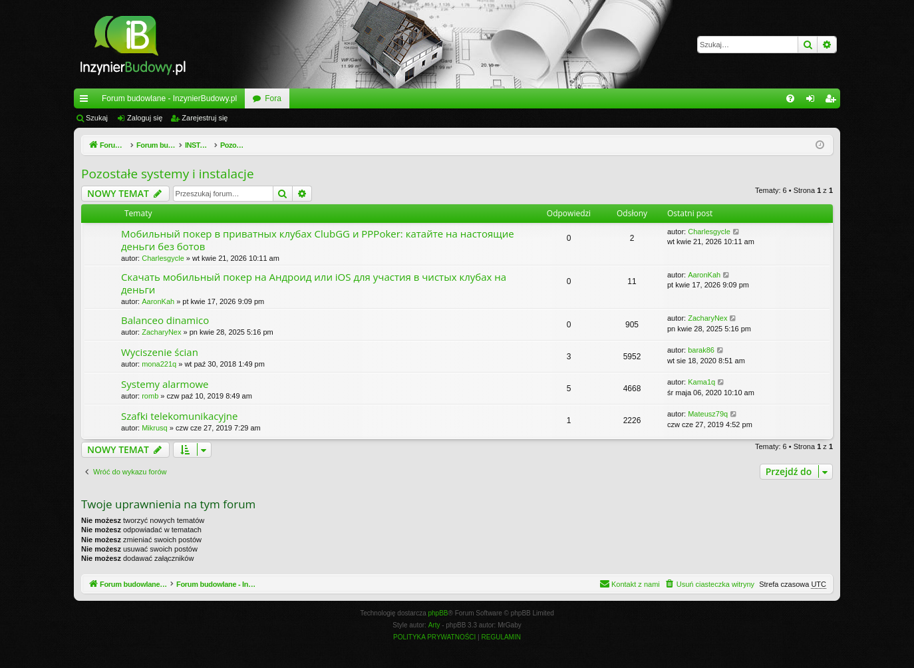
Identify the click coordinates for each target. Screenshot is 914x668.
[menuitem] (790, 98)
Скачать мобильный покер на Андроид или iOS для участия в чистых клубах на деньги (313, 283)
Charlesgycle (163, 258)
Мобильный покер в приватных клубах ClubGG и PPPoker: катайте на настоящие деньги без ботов (317, 240)
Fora (273, 98)
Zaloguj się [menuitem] (813, 101)
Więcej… (86, 101)
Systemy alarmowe (165, 384)
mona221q (159, 364)
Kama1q (701, 382)
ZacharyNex (161, 332)
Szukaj (97, 118)
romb (150, 396)
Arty (434, 625)
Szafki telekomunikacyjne (179, 415)
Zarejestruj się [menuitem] (833, 101)
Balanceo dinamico (165, 320)
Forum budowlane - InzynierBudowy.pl (169, 98)
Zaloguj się (144, 118)
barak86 (701, 350)
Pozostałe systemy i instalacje (167, 173)
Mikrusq (155, 428)
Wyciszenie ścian (159, 352)
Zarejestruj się (205, 118)
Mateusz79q (708, 414)
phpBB (438, 613)
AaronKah (158, 301)
